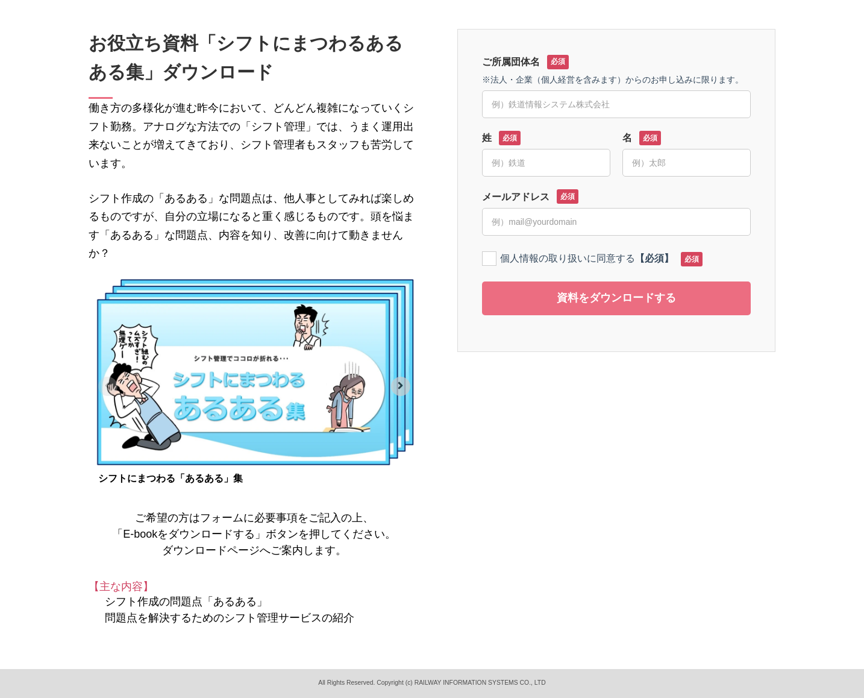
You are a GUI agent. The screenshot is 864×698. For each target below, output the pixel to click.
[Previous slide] (107, 386)
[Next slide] (400, 386)
